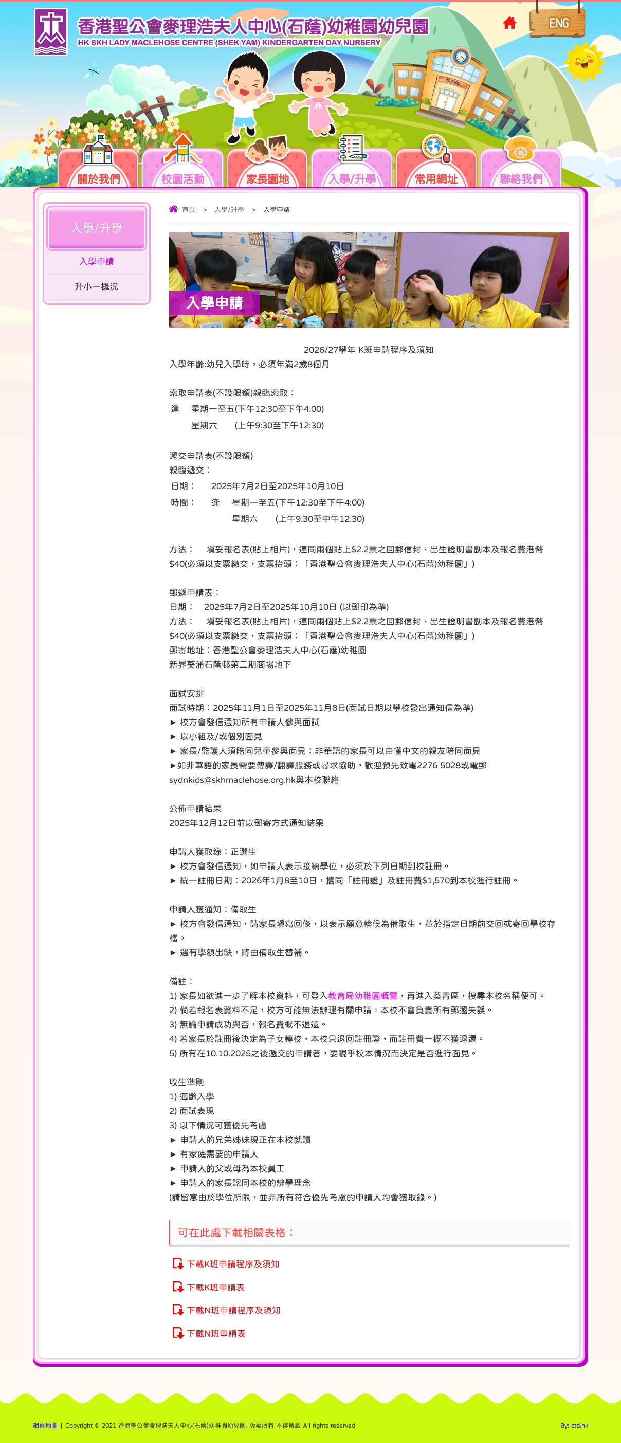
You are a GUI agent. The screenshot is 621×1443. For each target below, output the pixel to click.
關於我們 (107, 162)
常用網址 (436, 162)
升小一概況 (96, 286)
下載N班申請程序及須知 (234, 1310)
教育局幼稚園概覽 (363, 995)
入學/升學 (361, 162)
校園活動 (192, 162)
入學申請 (96, 261)
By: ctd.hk (574, 1425)
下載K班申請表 (216, 1287)
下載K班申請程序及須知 (233, 1264)
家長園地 (276, 162)
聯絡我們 (520, 162)
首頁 (188, 209)
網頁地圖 (45, 1425)
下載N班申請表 (216, 1333)
